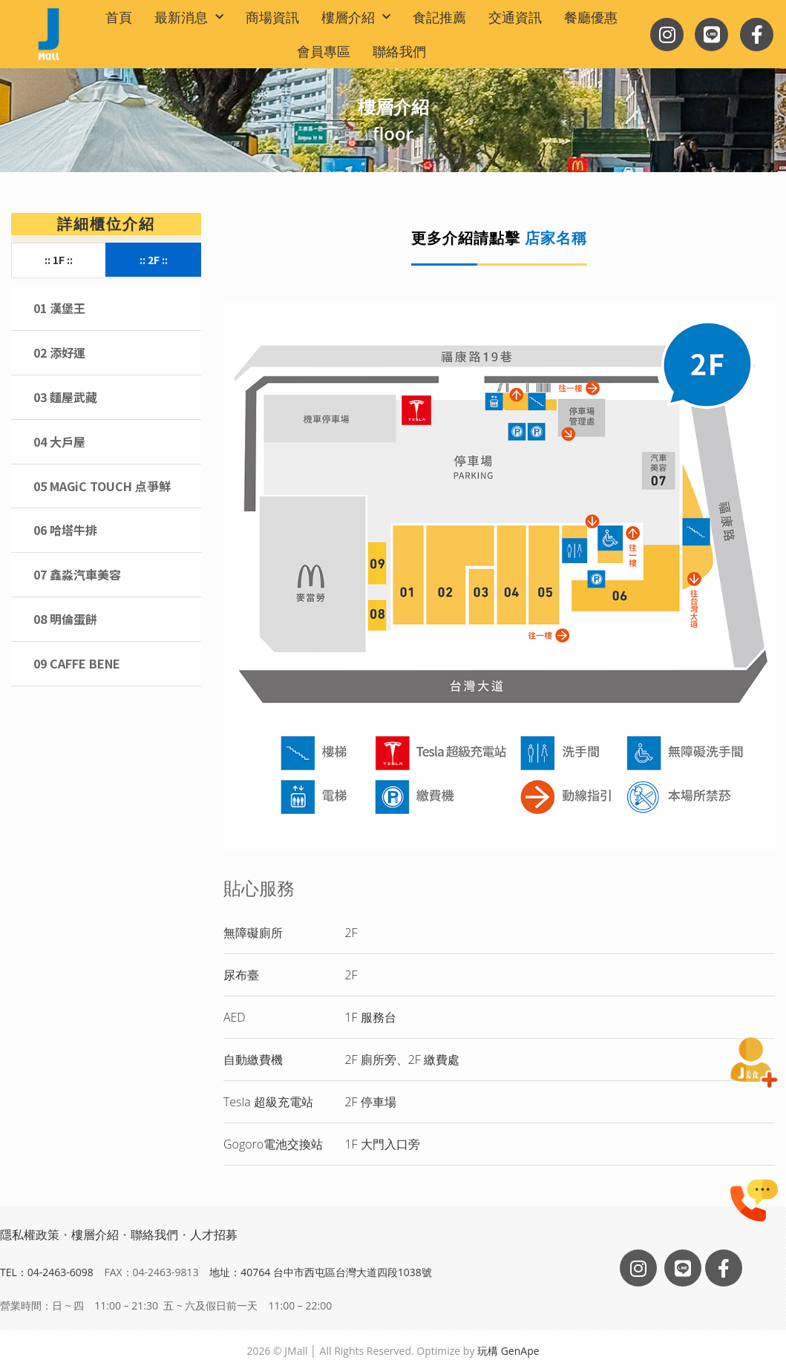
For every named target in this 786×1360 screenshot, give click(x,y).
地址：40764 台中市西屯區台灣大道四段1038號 (320, 1272)
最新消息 (188, 17)
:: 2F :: (154, 259)
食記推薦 (439, 17)
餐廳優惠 (591, 17)
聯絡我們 (399, 51)
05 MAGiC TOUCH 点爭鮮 (102, 486)
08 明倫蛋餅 (65, 619)
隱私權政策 (29, 1234)
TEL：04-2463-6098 (47, 1272)
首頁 (118, 17)
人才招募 (214, 1234)
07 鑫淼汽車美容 (77, 574)
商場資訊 (272, 17)
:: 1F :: (59, 259)
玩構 (487, 1351)
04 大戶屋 (59, 441)
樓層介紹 (355, 17)
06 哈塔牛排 (65, 530)
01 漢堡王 (59, 308)
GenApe (520, 1351)
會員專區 (323, 51)
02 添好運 (59, 352)
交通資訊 (515, 17)
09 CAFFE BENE (76, 663)
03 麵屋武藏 (65, 397)
